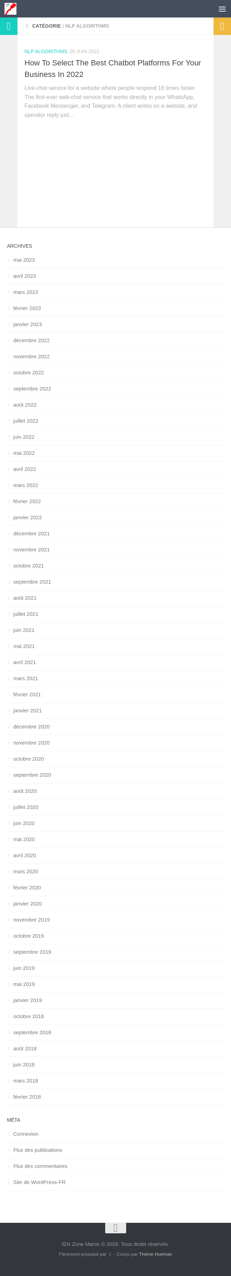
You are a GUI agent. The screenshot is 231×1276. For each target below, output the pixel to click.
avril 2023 (24, 276)
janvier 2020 (27, 904)
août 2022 (25, 405)
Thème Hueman (155, 1254)
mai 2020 (24, 839)
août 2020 (25, 791)
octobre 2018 (28, 1016)
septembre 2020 (32, 775)
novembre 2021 (31, 549)
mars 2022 (25, 485)
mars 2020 (25, 871)
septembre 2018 (32, 1032)
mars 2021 (25, 678)
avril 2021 (24, 662)
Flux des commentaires (40, 1166)
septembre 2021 (32, 582)
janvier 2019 (27, 1000)
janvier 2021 (27, 710)
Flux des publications (37, 1150)
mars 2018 (25, 1081)
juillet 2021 (25, 614)
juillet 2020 (25, 807)
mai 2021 (24, 646)
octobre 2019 (28, 936)
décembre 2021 (31, 533)
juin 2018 (24, 1064)
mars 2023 (25, 292)
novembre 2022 (31, 356)
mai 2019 (24, 984)
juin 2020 (24, 823)
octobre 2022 (28, 372)
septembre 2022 (32, 389)
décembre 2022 (31, 340)
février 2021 (27, 694)
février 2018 (27, 1097)
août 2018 (25, 1048)
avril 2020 (24, 855)
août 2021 (25, 598)
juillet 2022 (25, 421)
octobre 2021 (28, 566)
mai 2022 (24, 453)
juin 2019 (24, 968)
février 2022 (27, 501)
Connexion (25, 1134)
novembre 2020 (31, 743)
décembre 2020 (31, 726)
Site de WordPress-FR (39, 1182)
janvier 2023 (27, 324)
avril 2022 (24, 469)
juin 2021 (24, 630)
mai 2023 (24, 260)
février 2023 (27, 308)
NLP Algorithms (45, 51)
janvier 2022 (27, 517)
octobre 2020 (28, 759)
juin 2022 (24, 437)
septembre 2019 (32, 952)
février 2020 (27, 887)
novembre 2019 (31, 920)
